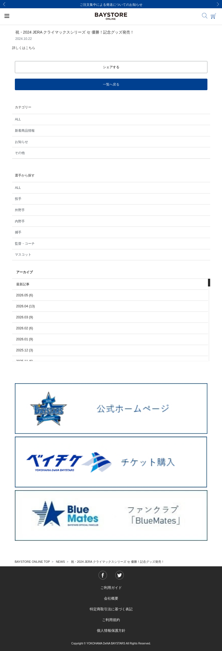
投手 (18, 199)
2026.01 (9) (24, 339)
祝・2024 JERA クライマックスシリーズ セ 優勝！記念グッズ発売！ (117, 561)
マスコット (23, 254)
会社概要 (111, 598)
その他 (20, 153)
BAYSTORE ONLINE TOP (32, 561)
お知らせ (21, 142)
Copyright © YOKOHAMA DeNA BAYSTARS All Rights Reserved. (111, 643)
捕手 (18, 232)
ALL (18, 119)
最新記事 (22, 284)
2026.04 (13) (25, 306)
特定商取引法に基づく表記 (111, 609)
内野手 (20, 221)
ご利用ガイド (111, 588)
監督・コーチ (25, 243)
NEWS (60, 561)
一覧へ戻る (111, 84)
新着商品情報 (25, 131)
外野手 (20, 210)
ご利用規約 (111, 620)
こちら (30, 48)
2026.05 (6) (24, 295)
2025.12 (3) (24, 350)
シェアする (111, 67)
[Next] (218, 4)
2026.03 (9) (24, 317)
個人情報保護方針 (111, 630)
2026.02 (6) (24, 328)
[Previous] (4, 4)
